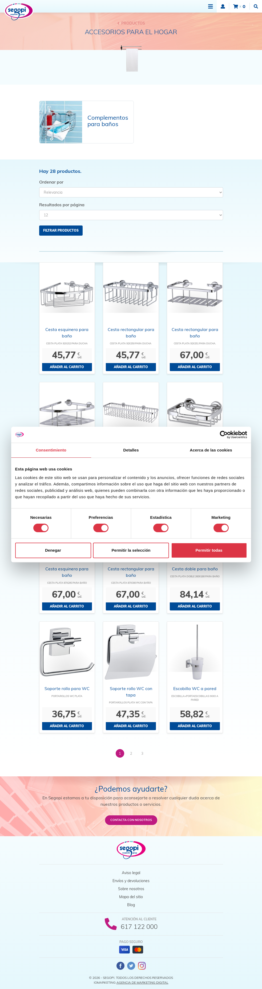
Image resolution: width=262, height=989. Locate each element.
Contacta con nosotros (131, 820)
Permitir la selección (131, 550)
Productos (131, 23)
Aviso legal (131, 872)
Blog (131, 904)
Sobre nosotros (131, 888)
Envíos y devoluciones (131, 880)
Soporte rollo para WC (67, 688)
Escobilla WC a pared (194, 688)
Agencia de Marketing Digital (142, 982)
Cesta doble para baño (195, 568)
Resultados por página (61, 204)
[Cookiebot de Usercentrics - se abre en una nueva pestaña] (223, 435)
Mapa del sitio (131, 896)
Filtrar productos (61, 230)
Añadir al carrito (67, 367)
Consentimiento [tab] (51, 450)
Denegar (53, 550)
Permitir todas (209, 550)
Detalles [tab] (131, 450)
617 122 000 (139, 926)
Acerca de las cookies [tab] (211, 450)
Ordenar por (51, 182)
